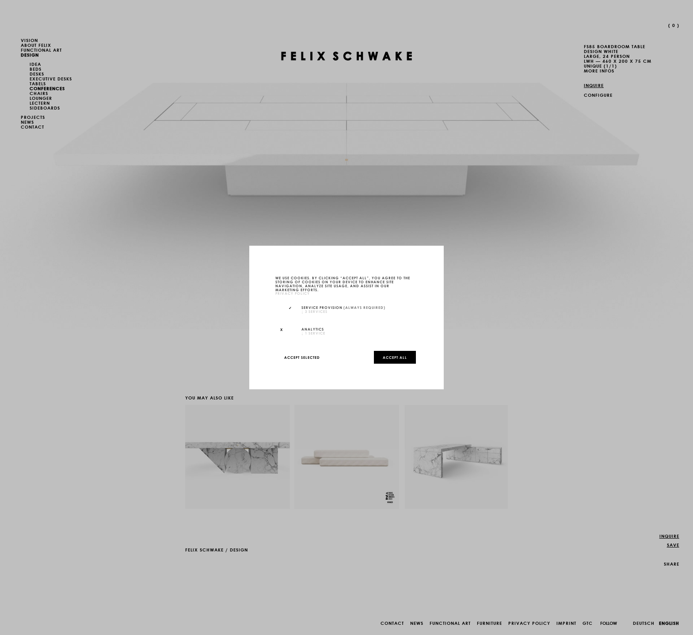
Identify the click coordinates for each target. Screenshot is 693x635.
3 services (314, 311)
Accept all (395, 357)
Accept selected (302, 357)
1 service (313, 332)
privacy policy (292, 293)
